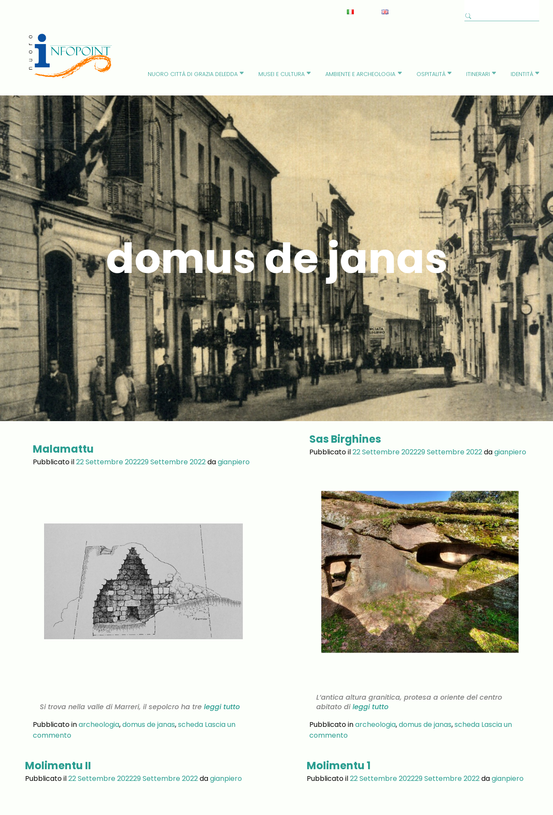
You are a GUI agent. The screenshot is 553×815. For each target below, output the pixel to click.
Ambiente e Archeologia (360, 74)
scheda (190, 705)
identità (522, 74)
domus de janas (148, 705)
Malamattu (63, 449)
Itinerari (478, 74)
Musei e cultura (281, 74)
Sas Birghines (345, 439)
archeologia (99, 705)
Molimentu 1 (339, 746)
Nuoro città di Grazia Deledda (193, 74)
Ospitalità (430, 74)
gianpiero (234, 462)
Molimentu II (58, 746)
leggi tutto (221, 688)
